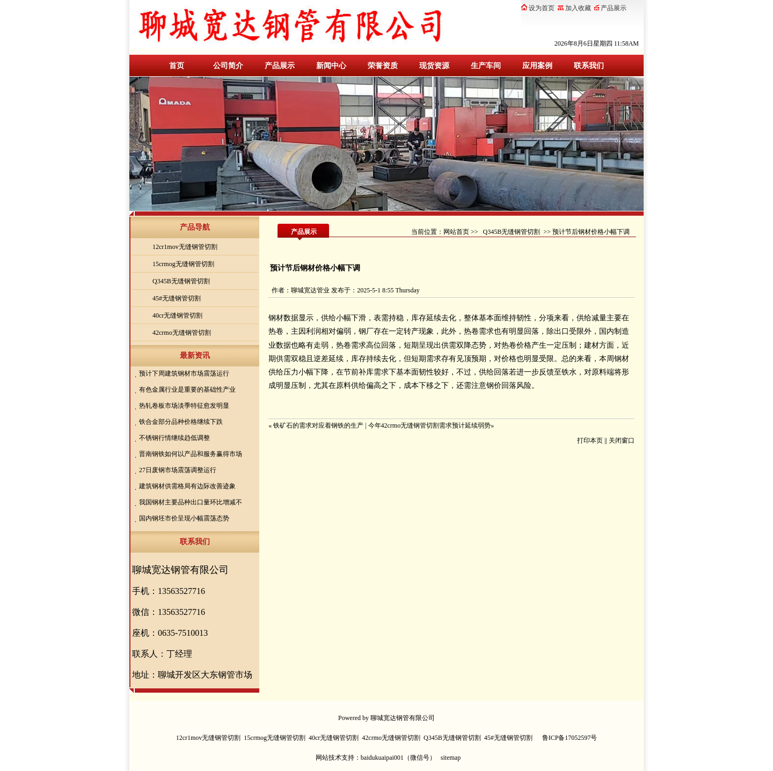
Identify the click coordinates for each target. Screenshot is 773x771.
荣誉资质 (383, 66)
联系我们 (589, 66)
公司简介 (228, 66)
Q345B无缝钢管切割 (181, 281)
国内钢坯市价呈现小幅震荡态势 (184, 518)
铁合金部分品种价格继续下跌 (181, 421)
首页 (176, 66)
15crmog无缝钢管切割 (183, 264)
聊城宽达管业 (310, 290)
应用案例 (537, 66)
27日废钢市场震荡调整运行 (177, 470)
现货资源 (434, 66)
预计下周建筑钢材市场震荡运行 (184, 373)
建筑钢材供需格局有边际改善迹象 (187, 486)
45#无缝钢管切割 (176, 298)
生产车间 (486, 66)
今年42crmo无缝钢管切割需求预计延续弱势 (429, 425)
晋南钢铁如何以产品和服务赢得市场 (190, 454)
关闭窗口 (622, 440)
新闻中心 (331, 66)
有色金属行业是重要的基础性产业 (187, 389)
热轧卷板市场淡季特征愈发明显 (184, 405)
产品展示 (280, 66)
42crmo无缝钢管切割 (181, 332)
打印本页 (590, 440)
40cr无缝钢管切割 (177, 315)
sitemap (451, 757)
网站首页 (456, 232)
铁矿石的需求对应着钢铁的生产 (318, 425)
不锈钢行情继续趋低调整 (174, 438)
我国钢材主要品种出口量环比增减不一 (189, 503)
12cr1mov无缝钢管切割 (184, 247)
